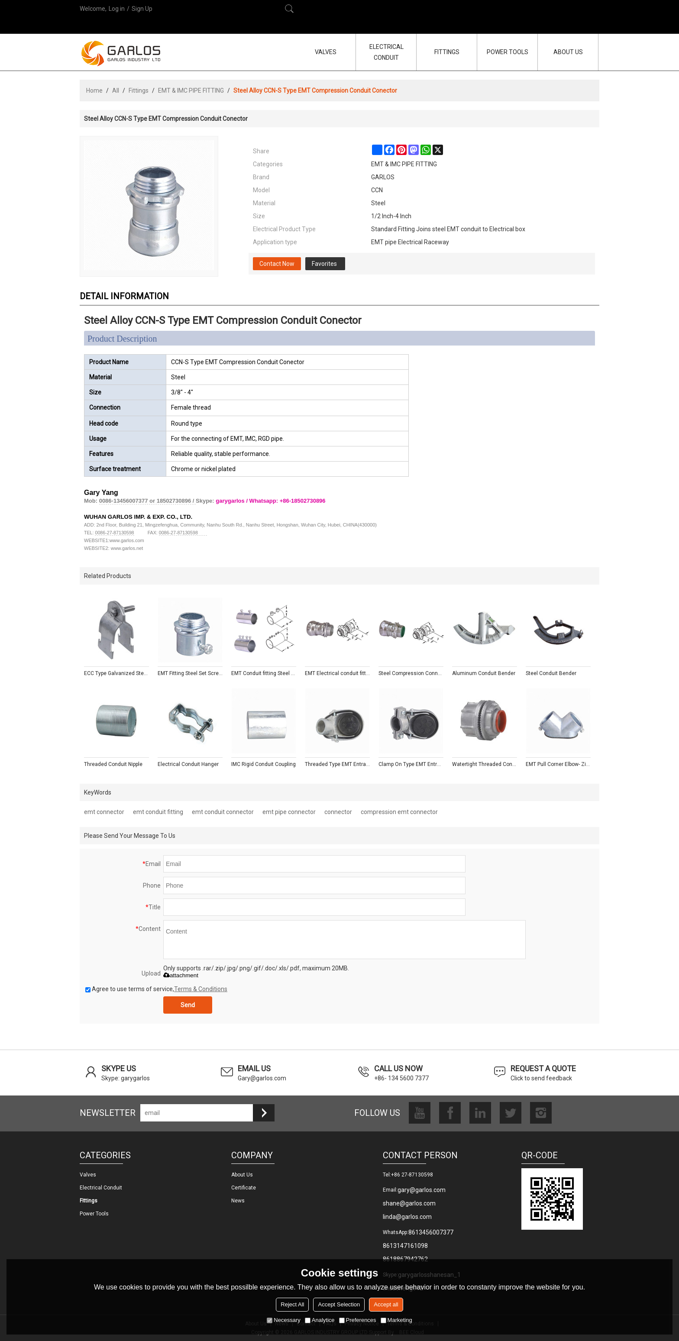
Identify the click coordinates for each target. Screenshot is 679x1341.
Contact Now (276, 263)
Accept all (386, 1304)
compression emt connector (399, 811)
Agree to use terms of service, (156, 989)
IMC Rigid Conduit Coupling (263, 764)
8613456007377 (430, 1232)
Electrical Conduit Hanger (188, 764)
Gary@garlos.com (262, 1078)
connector (338, 811)
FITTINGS (446, 51)
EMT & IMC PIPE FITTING (191, 90)
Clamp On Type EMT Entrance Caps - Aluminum (410, 764)
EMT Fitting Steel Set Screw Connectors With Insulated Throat (190, 673)
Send (188, 1005)
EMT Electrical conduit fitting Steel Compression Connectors (337, 673)
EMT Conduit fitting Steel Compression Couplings (263, 673)
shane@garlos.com (409, 1203)
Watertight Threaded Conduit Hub (484, 764)
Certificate (243, 1188)
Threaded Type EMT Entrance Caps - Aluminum (337, 764)
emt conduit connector (223, 811)
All (115, 90)
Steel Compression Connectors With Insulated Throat (410, 673)
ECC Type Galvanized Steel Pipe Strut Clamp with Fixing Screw (116, 673)
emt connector (104, 811)
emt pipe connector (289, 811)
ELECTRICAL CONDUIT (386, 52)
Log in (117, 8)
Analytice (320, 1320)
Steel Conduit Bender (551, 673)
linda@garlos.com (407, 1216)
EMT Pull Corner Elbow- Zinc (558, 764)
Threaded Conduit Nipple (113, 764)
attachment (180, 975)
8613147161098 (405, 1245)
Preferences (357, 1320)
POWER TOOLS (507, 51)
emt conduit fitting (158, 811)
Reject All (292, 1304)
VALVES (325, 51)
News (238, 1201)
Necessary (283, 1320)
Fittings (139, 90)
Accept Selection (339, 1304)
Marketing (396, 1320)
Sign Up (142, 8)
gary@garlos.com (422, 1189)
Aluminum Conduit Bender (483, 673)
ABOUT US (568, 51)
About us (242, 1175)
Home (94, 90)
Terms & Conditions (200, 989)
